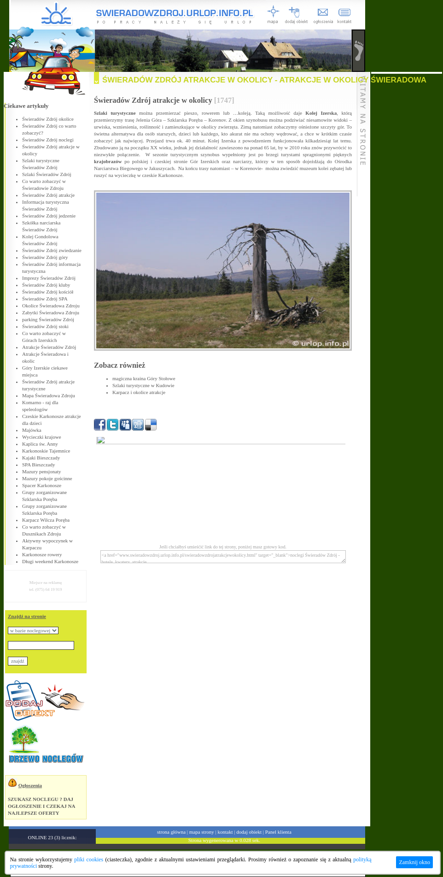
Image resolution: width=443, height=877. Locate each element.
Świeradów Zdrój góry (45, 257)
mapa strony (201, 832)
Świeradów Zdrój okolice (48, 119)
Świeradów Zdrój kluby (46, 285)
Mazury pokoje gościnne (47, 478)
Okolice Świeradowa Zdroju (51, 305)
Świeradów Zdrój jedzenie (49, 215)
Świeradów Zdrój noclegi (48, 139)
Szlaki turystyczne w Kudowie (143, 385)
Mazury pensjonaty (41, 471)
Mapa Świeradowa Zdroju (48, 395)
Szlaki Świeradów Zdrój (46, 174)
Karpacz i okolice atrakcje (138, 392)
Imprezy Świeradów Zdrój (49, 278)
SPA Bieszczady (38, 464)
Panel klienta (278, 832)
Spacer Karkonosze (41, 485)
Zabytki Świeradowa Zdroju (50, 312)
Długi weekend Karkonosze (50, 561)
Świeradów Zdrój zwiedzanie (52, 250)
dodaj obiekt (249, 832)
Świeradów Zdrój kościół (47, 291)
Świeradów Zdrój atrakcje (48, 195)
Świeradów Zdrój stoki (45, 326)
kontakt (225, 832)
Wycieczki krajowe (41, 437)
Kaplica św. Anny (40, 444)
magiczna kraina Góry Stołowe (143, 378)
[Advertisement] (406, 212)
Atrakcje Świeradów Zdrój (49, 347)
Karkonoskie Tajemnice (46, 450)
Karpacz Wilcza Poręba (46, 520)
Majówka (31, 430)
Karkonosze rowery (42, 554)
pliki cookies (88, 859)
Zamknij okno (414, 862)
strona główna (171, 832)
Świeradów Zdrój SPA (45, 298)
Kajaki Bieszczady (41, 457)
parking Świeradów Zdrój (48, 319)
